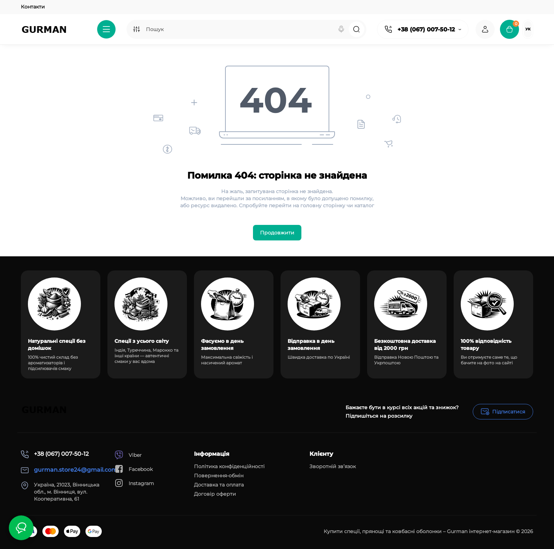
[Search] (341, 29)
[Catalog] (106, 29)
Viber (128, 454)
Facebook (133, 469)
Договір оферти (215, 494)
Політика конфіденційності (229, 466)
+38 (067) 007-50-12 (426, 29)
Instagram (134, 483)
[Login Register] (485, 29)
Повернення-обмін (218, 475)
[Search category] (136, 29)
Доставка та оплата (219, 485)
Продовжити (277, 232)
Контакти (33, 7)
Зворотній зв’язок (333, 466)
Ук (527, 29)
